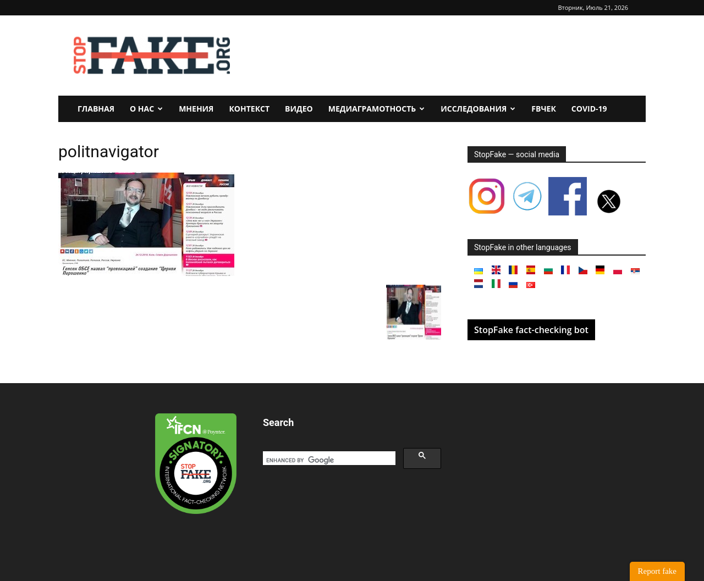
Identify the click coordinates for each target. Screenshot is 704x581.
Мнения (196, 108)
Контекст (249, 108)
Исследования (478, 108)
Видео (299, 108)
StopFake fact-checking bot (531, 330)
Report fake (657, 571)
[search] (328, 460)
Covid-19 (589, 108)
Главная (96, 108)
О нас (146, 108)
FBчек (543, 108)
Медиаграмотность (376, 108)
